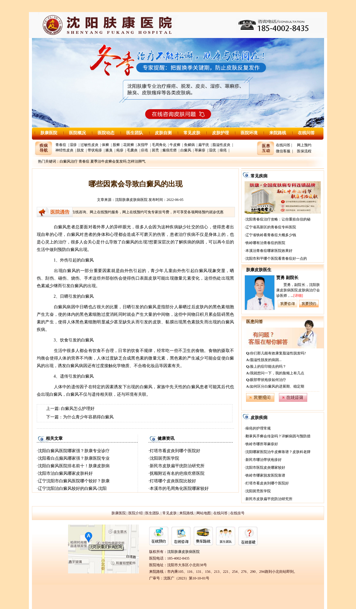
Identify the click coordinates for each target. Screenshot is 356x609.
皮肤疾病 (259, 417)
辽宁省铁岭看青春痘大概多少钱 (270, 235)
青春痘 (60, 145)
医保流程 (304, 151)
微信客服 (283, 151)
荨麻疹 (200, 150)
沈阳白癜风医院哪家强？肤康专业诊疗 (74, 451)
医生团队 (134, 133)
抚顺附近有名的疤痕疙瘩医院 (177, 473)
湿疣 (212, 150)
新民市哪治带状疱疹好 (263, 460)
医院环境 (249, 133)
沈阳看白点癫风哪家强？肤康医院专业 (74, 458)
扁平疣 (203, 145)
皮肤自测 (163, 133)
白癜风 (185, 150)
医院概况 (77, 133)
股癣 (116, 145)
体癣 (105, 145)
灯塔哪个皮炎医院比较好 (173, 481)
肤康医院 (48, 133)
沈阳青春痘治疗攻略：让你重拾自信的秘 (278, 219)
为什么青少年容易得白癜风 (88, 417)
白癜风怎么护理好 (78, 408)
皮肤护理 (220, 133)
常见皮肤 (191, 133)
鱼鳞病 (189, 145)
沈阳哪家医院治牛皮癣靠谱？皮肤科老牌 (278, 452)
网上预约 (304, 145)
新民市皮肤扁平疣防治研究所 (177, 466)
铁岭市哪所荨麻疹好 (261, 444)
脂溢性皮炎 (221, 145)
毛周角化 (159, 145)
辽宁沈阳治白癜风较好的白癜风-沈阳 (72, 488)
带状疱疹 (95, 150)
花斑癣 (128, 145)
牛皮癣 (175, 145)
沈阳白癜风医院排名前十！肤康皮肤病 (74, 466)
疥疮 (144, 150)
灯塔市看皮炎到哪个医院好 (175, 451)
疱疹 (119, 150)
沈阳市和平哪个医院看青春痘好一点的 (276, 258)
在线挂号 (237, 513)
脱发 (80, 150)
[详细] (298, 295)
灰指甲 (142, 145)
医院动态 (106, 133)
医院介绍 (135, 513)
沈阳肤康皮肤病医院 (131, 200)
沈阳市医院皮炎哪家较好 (265, 467)
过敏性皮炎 (89, 145)
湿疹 (73, 145)
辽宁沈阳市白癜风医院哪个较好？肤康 (74, 481)
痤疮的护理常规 (258, 428)
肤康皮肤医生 (258, 270)
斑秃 (155, 150)
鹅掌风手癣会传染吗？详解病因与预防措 (278, 436)
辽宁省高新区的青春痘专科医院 (270, 227)
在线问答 (306, 133)
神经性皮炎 (64, 150)
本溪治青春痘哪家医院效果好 (268, 251)
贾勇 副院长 (287, 277)
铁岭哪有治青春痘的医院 (265, 243)
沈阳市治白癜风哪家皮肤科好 (65, 473)
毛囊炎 (132, 150)
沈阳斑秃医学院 (164, 458)
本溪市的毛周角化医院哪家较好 (179, 488)
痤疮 (223, 150)
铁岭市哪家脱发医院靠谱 (265, 475)
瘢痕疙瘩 (169, 150)
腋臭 (109, 150)
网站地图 (203, 513)
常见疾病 (259, 176)
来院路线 (277, 133)
